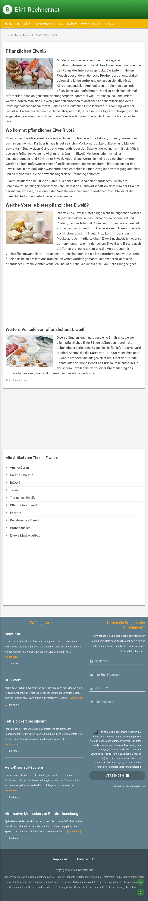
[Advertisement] (74, 296)
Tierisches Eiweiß (20, 498)
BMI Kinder (13, 704)
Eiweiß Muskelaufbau (23, 535)
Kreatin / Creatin (19, 475)
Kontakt (109, 23)
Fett (125, 218)
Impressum (61, 859)
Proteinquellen (18, 528)
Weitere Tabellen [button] (90, 23)
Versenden (115, 775)
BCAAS (13, 482)
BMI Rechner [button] (24, 23)
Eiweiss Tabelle (24, 35)
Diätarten (13, 663)
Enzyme (13, 513)
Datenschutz (86, 859)
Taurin (12, 490)
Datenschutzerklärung (129, 767)
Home (8, 23)
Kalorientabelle (68, 23)
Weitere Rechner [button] (45, 23)
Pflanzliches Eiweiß (21, 505)
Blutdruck (13, 797)
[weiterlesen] (11, 656)
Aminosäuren (17, 467)
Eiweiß (110, 65)
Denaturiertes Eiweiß (22, 520)
